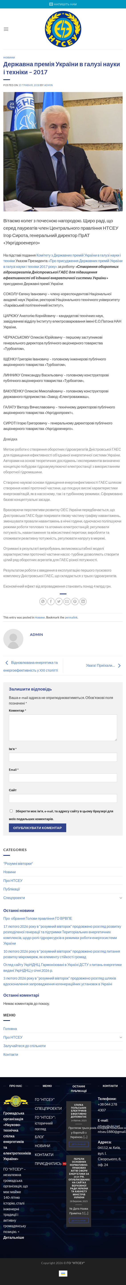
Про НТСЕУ (12, 880)
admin (48, 85)
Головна (10, 1028)
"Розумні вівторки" (18, 863)
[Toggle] (121, 897)
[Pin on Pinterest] (75, 601)
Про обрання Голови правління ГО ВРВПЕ (37, 918)
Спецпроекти (14, 897)
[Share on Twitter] (59, 601)
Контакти (10, 1054)
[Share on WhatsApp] (43, 601)
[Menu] (6, 29)
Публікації (11, 889)
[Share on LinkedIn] (83, 601)
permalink (71, 617)
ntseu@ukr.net (109, 1126)
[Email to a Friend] (67, 601)
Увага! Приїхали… (104, 665)
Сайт (12, 790)
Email (14, 769)
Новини (9, 872)
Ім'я (13, 749)
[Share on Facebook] (51, 601)
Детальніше (79, 1144)
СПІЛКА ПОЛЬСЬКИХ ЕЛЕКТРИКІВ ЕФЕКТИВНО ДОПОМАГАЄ (79, 1111)
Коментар (17, 710)
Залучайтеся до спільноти (24, 1046)
